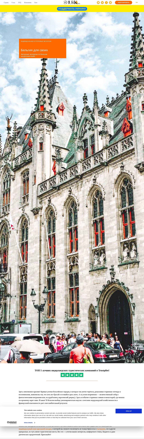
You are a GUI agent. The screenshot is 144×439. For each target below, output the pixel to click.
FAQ (19, 2)
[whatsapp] (98, 2)
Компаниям (27, 2)
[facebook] (106, 2)
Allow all (129, 424)
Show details (28, 435)
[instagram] (110, 2)
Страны (6, 2)
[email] (102, 2)
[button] (123, 2)
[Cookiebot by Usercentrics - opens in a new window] (12, 435)
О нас (13, 2)
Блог (35, 2)
